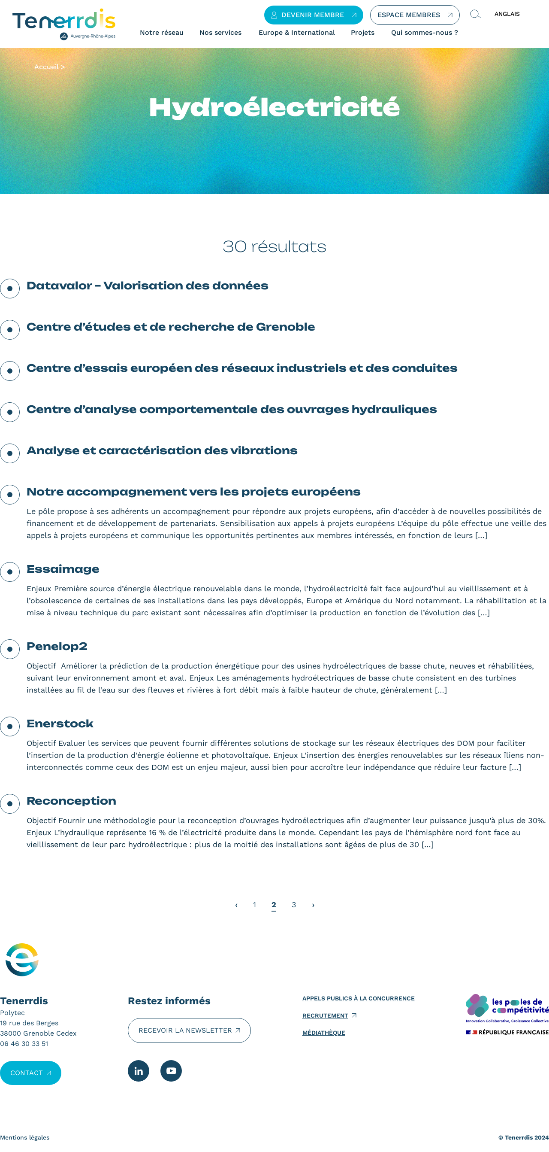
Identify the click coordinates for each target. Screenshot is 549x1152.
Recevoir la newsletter (185, 1030)
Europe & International (297, 32)
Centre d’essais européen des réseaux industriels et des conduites (242, 368)
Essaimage (63, 568)
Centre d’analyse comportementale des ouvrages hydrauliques (232, 409)
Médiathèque (323, 1032)
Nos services (220, 32)
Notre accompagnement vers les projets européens (194, 491)
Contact (26, 1073)
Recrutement (325, 1015)
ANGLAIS (507, 13)
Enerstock (60, 723)
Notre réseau (162, 32)
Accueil (46, 67)
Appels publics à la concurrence (358, 998)
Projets (362, 32)
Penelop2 (57, 646)
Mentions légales (24, 1137)
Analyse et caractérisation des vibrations (162, 450)
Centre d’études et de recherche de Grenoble (171, 326)
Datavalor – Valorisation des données (147, 285)
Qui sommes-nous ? (424, 32)
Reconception (71, 800)
